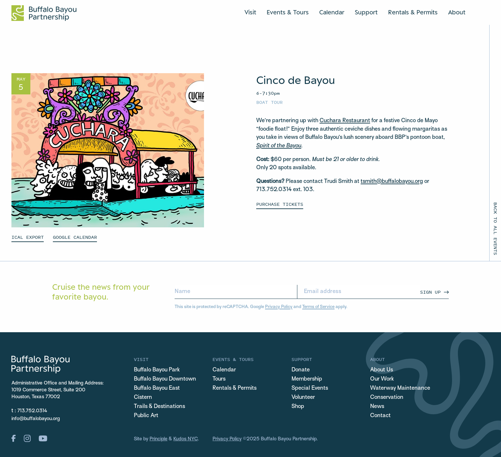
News (377, 406)
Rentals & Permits (413, 12)
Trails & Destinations (159, 406)
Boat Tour (269, 102)
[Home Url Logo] (43, 13)
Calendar (331, 12)
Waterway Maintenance (400, 388)
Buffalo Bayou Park (157, 370)
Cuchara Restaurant (345, 120)
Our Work (382, 379)
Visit (250, 12)
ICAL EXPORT (27, 237)
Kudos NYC (185, 439)
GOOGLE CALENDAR (75, 237)
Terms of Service (318, 307)
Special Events (309, 388)
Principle (158, 439)
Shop (297, 406)
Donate (300, 370)
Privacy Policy (278, 307)
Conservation (386, 397)
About (456, 12)
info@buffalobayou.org (35, 418)
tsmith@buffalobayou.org (392, 181)
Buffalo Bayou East (157, 388)
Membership (306, 379)
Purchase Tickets (279, 204)
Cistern (143, 397)
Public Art (146, 415)
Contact (380, 415)
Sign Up (430, 291)
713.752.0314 (32, 411)
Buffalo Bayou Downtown (165, 379)
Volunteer (303, 397)
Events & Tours (288, 12)
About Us (381, 370)
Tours (219, 379)
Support (366, 12)
